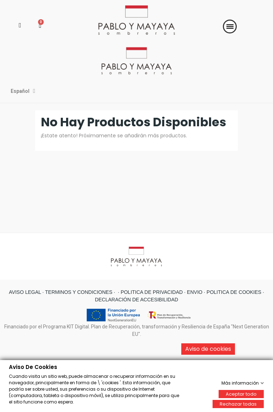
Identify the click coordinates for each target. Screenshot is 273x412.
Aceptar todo (241, 393)
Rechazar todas (238, 403)
